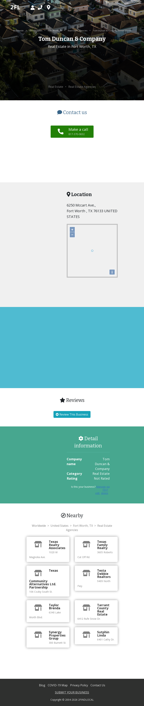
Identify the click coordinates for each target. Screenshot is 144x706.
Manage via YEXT (103, 488)
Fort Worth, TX (55, 30)
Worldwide (18, 30)
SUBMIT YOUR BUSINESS (72, 692)
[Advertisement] (72, 67)
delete (104, 493)
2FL (15, 7)
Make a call (78, 131)
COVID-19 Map (58, 685)
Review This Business (72, 414)
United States (36, 30)
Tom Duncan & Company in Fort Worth (112, 30)
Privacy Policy (79, 685)
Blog (42, 685)
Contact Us (98, 685)
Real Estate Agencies (78, 30)
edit (97, 493)
